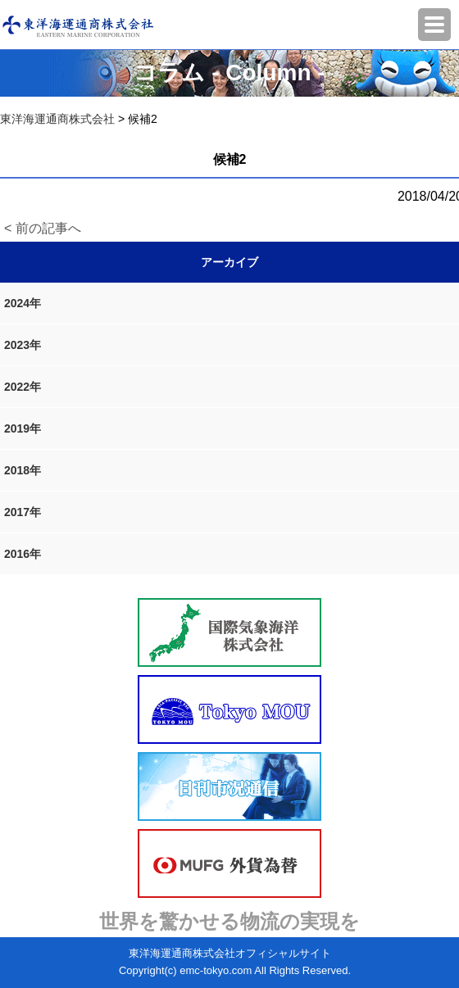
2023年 (22, 344)
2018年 (22, 470)
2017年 (22, 512)
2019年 (22, 428)
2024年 (22, 303)
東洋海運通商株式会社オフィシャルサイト (230, 953)
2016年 (22, 553)
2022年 (22, 386)
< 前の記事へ (42, 228)
